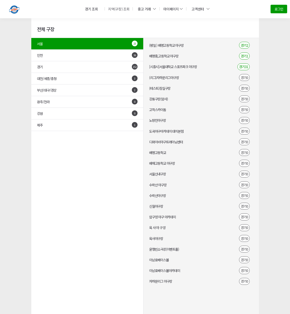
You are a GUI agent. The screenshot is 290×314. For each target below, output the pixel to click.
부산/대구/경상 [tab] (87, 90)
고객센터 (199, 8)
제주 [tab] (87, 125)
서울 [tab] (87, 43)
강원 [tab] (87, 113)
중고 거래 (146, 8)
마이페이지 (172, 8)
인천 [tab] (87, 55)
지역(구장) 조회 (118, 8)
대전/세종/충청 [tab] (87, 78)
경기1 (244, 55)
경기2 (244, 45)
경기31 (243, 66)
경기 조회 (91, 8)
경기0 (244, 77)
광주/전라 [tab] (87, 101)
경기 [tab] (87, 67)
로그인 (279, 8)
